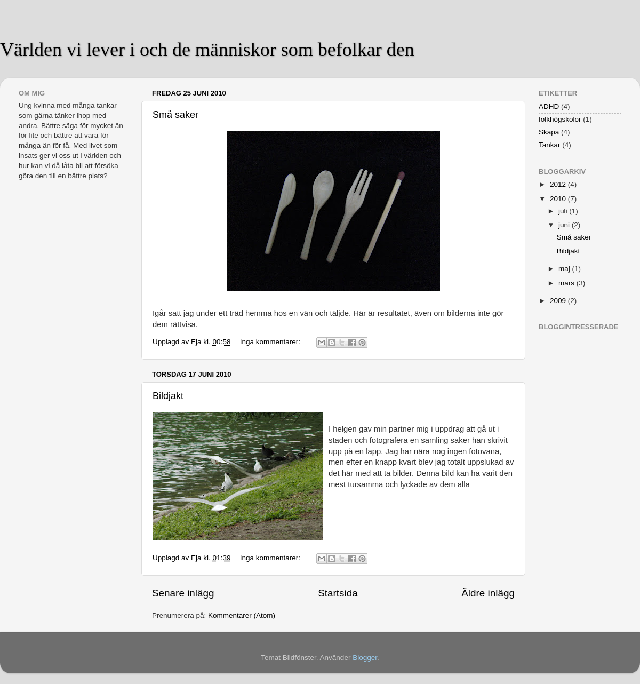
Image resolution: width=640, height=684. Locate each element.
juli (563, 211)
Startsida (338, 593)
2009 (559, 301)
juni (565, 225)
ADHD (549, 106)
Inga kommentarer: (271, 342)
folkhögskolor (560, 119)
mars (567, 283)
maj (565, 269)
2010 (559, 199)
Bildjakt (168, 396)
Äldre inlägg (488, 593)
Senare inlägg (183, 593)
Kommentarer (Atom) (241, 615)
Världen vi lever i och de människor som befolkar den (207, 49)
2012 (559, 184)
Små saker (175, 114)
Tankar (550, 145)
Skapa (549, 132)
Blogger (365, 658)
